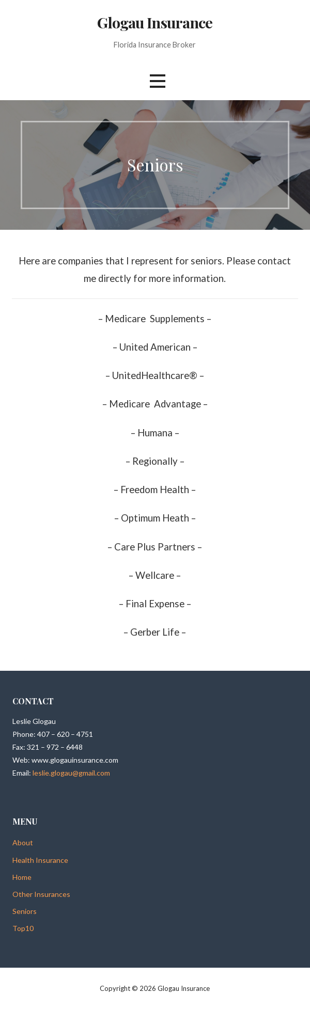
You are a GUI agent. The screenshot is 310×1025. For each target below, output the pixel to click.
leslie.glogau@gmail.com (71, 772)
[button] (158, 81)
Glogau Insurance (154, 22)
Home (22, 877)
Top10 (23, 928)
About (22, 842)
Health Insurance (40, 860)
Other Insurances (41, 894)
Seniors (24, 911)
